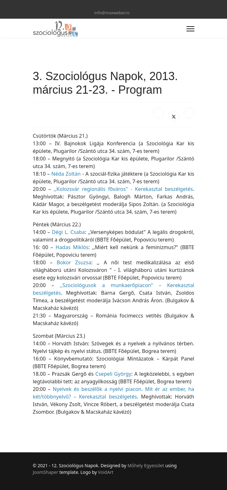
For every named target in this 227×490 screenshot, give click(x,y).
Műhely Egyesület (146, 465)
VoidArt (106, 472)
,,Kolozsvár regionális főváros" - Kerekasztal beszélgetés (123, 188)
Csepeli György (113, 373)
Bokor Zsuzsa (74, 262)
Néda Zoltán (66, 173)
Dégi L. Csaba (68, 232)
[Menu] (190, 28)
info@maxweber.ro (111, 13)
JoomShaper (45, 472)
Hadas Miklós (72, 247)
